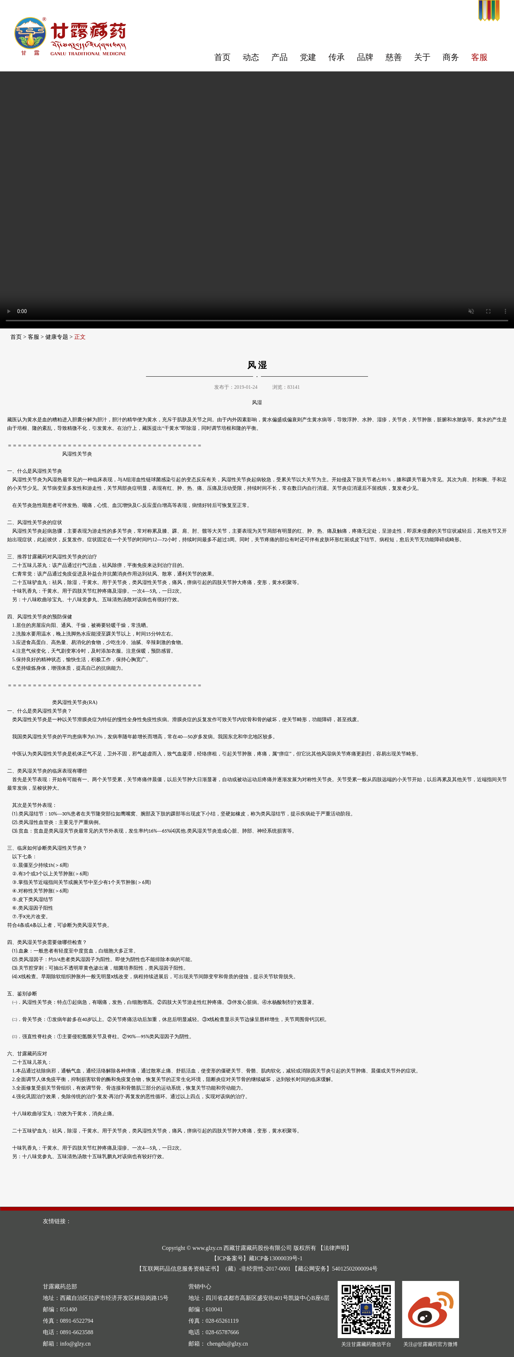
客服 (479, 57)
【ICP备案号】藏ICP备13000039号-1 (256, 1258)
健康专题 (56, 337)
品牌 (365, 57)
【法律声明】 (335, 1248)
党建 (308, 57)
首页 (222, 57)
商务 (451, 57)
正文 (80, 337)
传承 (336, 57)
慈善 (394, 57)
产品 (279, 57)
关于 (422, 57)
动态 (251, 57)
